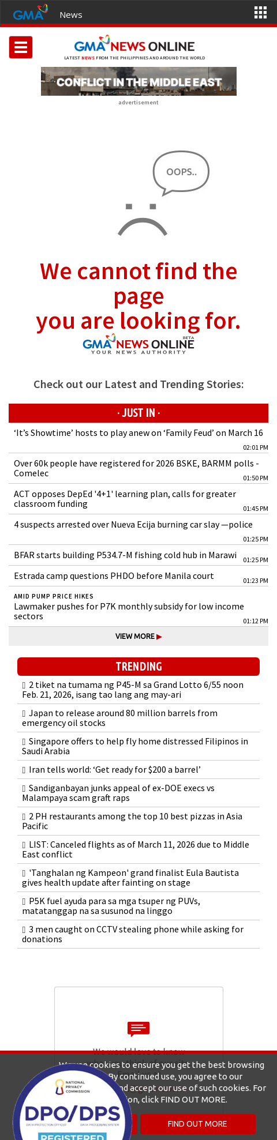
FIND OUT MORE (197, 1123)
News (71, 14)
